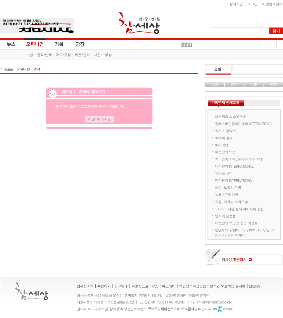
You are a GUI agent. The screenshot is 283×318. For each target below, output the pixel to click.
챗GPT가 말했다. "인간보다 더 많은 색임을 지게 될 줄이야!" (244, 232)
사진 (97, 54)
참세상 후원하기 (244, 259)
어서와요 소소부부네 (230, 116)
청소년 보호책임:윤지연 (227, 285)
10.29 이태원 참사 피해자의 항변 (239, 208)
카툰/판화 (82, 54)
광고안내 (121, 285)
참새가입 (236, 3)
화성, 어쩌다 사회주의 (231, 201)
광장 (76, 43)
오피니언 (35, 43)
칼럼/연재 (44, 54)
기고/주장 (63, 54)
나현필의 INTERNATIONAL (234, 166)
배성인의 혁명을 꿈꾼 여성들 (236, 222)
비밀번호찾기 (272, 3)
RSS (155, 285)
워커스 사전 (223, 173)
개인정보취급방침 (192, 285)
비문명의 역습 (225, 151)
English (254, 285)
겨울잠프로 (139, 285)
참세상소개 (85, 285)
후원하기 (104, 285)
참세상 (139, 23)
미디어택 (221, 144)
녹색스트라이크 (226, 194)
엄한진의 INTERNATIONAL (234, 180)
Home (8, 69)
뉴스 (10, 43)
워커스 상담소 (225, 130)
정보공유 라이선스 (223, 309)
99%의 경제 (223, 137)
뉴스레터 (169, 285)
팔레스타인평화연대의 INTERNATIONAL (244, 123)
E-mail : (199, 301)
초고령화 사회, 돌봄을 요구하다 (238, 159)
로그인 (252, 3)
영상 (108, 54)
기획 (59, 43)
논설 (29, 54)
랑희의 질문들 (225, 215)
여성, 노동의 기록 (228, 187)
